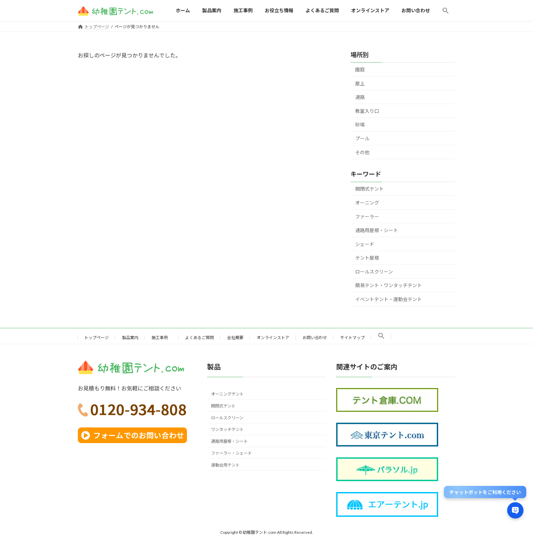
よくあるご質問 (199, 337)
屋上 (360, 83)
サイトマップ (352, 337)
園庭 (360, 69)
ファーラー (367, 216)
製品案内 (130, 337)
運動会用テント (225, 464)
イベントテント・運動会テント (388, 299)
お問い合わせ (315, 337)
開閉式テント (369, 189)
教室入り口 (367, 111)
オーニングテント (227, 394)
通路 (360, 97)
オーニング (367, 203)
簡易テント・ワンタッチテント (388, 285)
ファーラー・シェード (231, 453)
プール (362, 138)
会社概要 (235, 337)
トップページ (96, 337)
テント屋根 (367, 258)
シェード (364, 244)
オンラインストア (273, 337)
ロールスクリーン (374, 272)
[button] (445, 10)
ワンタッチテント (227, 429)
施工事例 (162, 337)
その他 (362, 152)
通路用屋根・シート (376, 230)
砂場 (360, 124)
